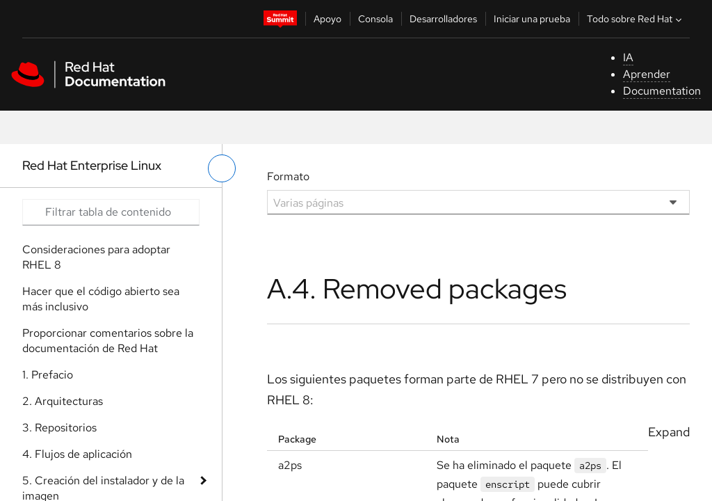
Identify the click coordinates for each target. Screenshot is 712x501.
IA (628, 57)
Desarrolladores (443, 19)
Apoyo (327, 19)
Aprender (646, 74)
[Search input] (111, 212)
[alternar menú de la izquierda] (222, 168)
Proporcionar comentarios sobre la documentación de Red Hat (107, 341)
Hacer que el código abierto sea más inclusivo (100, 299)
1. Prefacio (47, 374)
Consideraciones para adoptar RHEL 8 (96, 257)
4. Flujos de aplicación (77, 454)
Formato (288, 176)
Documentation (662, 91)
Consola (375, 19)
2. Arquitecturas (62, 401)
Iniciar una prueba (532, 19)
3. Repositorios (59, 427)
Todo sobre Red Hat (636, 19)
